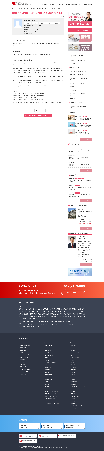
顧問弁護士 (73, 345)
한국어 (91, 1)
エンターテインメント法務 (76, 405)
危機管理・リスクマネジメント (77, 386)
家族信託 (47, 386)
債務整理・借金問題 (49, 355)
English (83, 1)
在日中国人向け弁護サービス (51, 391)
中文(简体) (87, 1)
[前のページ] (32, 110)
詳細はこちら (85, 228)
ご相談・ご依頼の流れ (25, 345)
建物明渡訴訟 (74, 381)
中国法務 (73, 391)
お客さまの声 (23, 359)
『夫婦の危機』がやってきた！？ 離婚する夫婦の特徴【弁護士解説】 (30, 93)
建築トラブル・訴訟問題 (50, 376)
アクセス (90, 4)
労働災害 (47, 357)
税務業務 (47, 388)
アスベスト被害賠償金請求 (50, 362)
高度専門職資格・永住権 (50, 398)
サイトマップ (23, 364)
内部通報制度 (74, 388)
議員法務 (73, 403)
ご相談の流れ (74, 4)
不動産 (72, 376)
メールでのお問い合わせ (25, 369)
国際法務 (73, 393)
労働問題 (47, 347)
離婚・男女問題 (48, 345)
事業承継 (73, 398)
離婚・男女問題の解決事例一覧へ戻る (38, 115)
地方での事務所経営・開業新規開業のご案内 (72, 426)
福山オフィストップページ (25, 337)
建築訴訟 (73, 379)
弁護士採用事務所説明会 (24, 426)
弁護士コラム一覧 (24, 357)
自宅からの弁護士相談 (25, 354)
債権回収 (73, 383)
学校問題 (47, 371)
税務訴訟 (73, 367)
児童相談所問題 (48, 374)
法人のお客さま (53, 4)
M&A (72, 355)
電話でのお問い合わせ (25, 366)
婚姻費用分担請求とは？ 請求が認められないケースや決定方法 (28, 99)
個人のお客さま (45, 4)
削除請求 (47, 369)
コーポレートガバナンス (76, 352)
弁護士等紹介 (61, 4)
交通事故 (47, 352)
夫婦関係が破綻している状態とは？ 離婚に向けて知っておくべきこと (30, 95)
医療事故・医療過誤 (49, 379)
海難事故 (47, 383)
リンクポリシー (23, 373)
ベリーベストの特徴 (82, 4)
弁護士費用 (67, 4)
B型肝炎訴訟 (47, 359)
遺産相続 (47, 364)
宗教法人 (73, 408)
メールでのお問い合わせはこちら (80, 30)
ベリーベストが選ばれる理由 (26, 342)
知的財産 (73, 374)
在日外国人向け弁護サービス (51, 393)
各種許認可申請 (74, 396)
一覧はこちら (85, 140)
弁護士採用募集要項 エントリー (48, 426)
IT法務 (72, 359)
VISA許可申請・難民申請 (50, 396)
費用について (23, 347)
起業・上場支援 (74, 357)
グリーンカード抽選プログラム (51, 403)
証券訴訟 (47, 381)
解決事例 (22, 361)
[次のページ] (43, 110)
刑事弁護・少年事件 (49, 350)
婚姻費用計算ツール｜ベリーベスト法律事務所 (24, 97)
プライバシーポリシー (25, 371)
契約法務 (73, 350)
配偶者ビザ (47, 400)
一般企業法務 (74, 347)
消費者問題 (47, 367)
